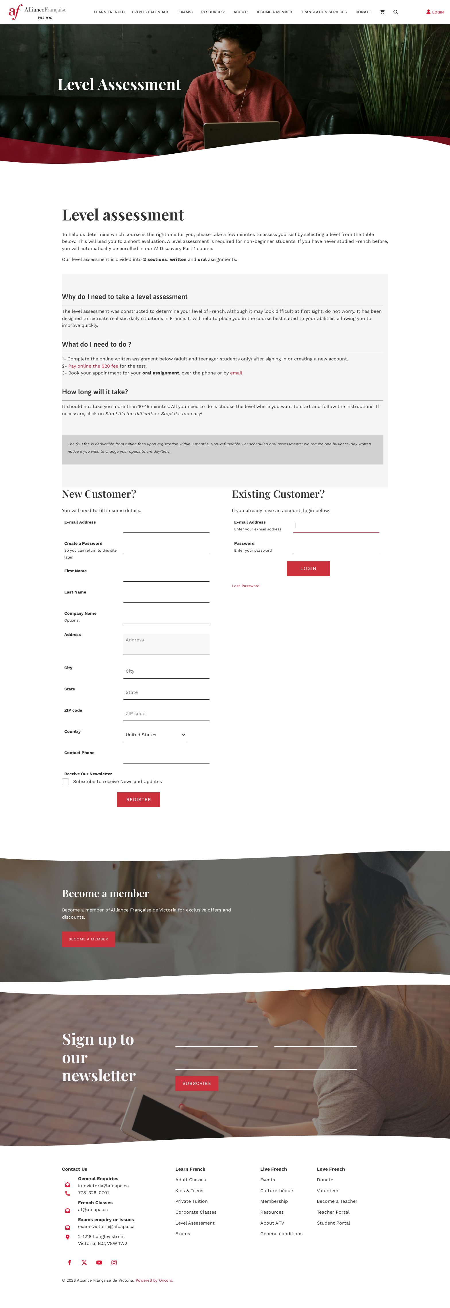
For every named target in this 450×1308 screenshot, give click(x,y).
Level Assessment (195, 1224)
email (236, 373)
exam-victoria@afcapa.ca (106, 1228)
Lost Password (245, 587)
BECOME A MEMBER (82, 936)
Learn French (108, 12)
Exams (185, 12)
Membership (274, 1203)
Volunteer (328, 1192)
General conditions (281, 1235)
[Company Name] (166, 617)
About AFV (272, 1224)
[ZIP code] (166, 714)
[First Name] (166, 574)
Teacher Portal (333, 1214)
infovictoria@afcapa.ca (103, 1187)
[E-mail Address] (166, 526)
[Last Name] (166, 596)
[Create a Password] (166, 547)
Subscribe (197, 1084)
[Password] (336, 547)
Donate (363, 12)
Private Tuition (191, 1203)
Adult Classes (190, 1181)
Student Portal (333, 1224)
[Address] (166, 644)
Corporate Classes (195, 1214)
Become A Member (273, 12)
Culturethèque (276, 1192)
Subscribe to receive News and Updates (117, 781)
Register (138, 800)
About (240, 12)
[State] (166, 693)
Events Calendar (150, 12)
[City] (166, 671)
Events (267, 1181)
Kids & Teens (189, 1192)
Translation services (324, 12)
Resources (212, 12)
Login (308, 568)
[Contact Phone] (166, 756)
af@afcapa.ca (93, 1211)
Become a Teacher (337, 1203)
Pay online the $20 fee (93, 366)
